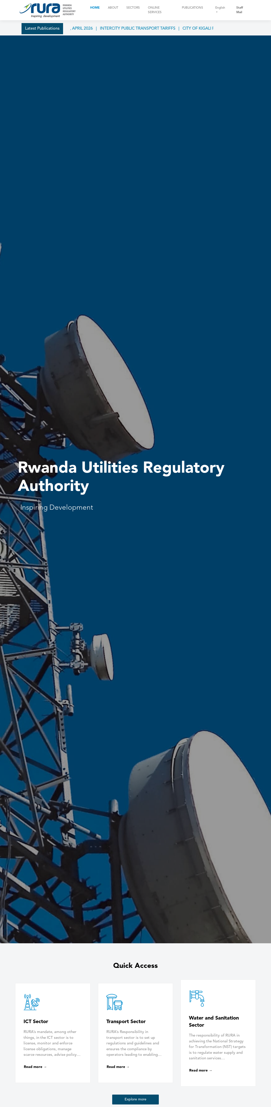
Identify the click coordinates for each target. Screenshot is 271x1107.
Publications (192, 7)
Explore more (135, 1099)
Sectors (133, 7)
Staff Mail (239, 10)
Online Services (155, 10)
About (113, 7)
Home (95, 7)
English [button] (220, 7)
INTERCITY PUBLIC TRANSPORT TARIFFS (144, 29)
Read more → (35, 1067)
